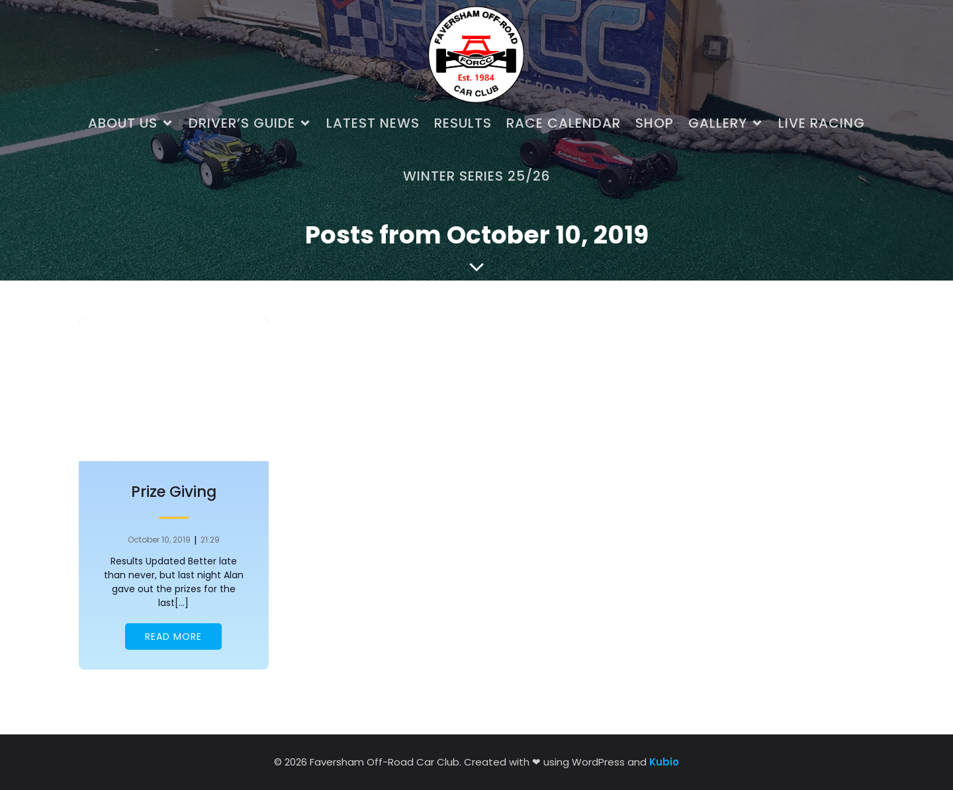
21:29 (210, 539)
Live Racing (821, 123)
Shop (654, 123)
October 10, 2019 (159, 539)
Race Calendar (563, 123)
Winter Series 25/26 (477, 176)
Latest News (373, 123)
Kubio (664, 762)
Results (463, 123)
